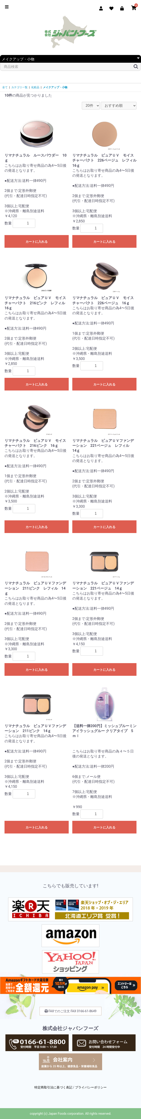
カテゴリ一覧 (19, 87)
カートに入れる (37, 241)
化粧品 (35, 87)
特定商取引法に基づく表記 (53, 1087)
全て (5, 87)
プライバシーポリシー (91, 1087)
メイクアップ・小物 (55, 87)
